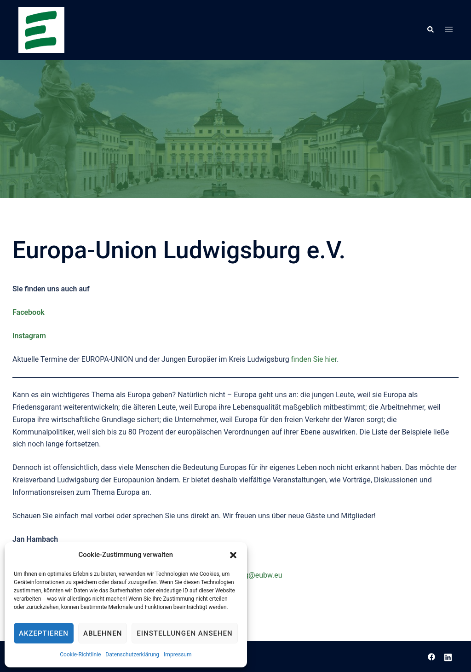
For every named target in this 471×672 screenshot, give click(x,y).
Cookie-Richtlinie (80, 654)
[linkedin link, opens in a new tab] (448, 656)
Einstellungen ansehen (184, 633)
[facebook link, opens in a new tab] (431, 656)
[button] (233, 555)
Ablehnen (102, 633)
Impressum (177, 654)
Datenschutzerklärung (132, 654)
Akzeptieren (44, 633)
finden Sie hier (314, 359)
